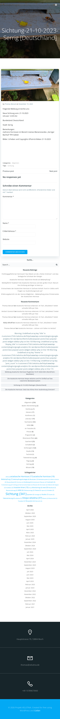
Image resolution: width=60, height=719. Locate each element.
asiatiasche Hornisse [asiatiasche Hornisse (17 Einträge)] (21, 476)
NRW (28, 425)
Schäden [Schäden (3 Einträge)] (50, 490)
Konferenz (29, 415)
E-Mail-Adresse (9, 231)
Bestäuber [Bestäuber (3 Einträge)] (34, 479)
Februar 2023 (30, 584)
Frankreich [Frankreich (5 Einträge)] (51, 482)
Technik (29, 454)
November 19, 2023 (26, 104)
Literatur (28, 419)
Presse (29, 432)
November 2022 (30, 594)
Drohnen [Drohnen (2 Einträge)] (20, 482)
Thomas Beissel (10, 104)
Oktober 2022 (30, 597)
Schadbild (29, 445)
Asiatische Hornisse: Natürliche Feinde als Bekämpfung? (30, 280)
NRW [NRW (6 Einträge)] (21, 490)
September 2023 (30, 565)
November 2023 (30, 562)
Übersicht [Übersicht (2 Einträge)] (38, 501)
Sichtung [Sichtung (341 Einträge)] (16, 494)
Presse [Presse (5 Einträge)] (38, 490)
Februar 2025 (30, 536)
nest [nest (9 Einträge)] (45, 487)
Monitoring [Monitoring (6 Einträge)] (37, 487)
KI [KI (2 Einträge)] (30, 487)
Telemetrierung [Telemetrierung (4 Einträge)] (9, 498)
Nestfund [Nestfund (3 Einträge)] (52, 487)
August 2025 (30, 520)
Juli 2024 (30, 552)
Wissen (28, 467)
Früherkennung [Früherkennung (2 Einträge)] (7, 485)
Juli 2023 (30, 572)
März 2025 (30, 533)
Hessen (28, 412)
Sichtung (11, 166)
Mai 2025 (30, 526)
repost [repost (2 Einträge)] (44, 490)
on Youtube (29, 428)
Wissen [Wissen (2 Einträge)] (45, 498)
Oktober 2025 (30, 513)
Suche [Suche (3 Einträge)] (51, 494)
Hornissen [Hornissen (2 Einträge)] (43, 485)
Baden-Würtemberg (29, 406)
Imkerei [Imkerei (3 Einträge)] (51, 485)
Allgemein (15, 163)
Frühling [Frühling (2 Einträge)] (15, 485)
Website (6, 239)
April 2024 (30, 558)
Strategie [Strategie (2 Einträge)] (38, 494)
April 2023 (30, 581)
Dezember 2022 (30, 591)
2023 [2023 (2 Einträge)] (8, 476)
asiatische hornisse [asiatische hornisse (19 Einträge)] (43, 476)
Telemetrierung (29, 458)
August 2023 (30, 568)
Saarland (28, 441)
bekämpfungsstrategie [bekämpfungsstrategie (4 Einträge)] (21, 479)
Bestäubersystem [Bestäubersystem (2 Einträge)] (44, 479)
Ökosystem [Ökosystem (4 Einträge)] (30, 501)
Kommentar (8, 196)
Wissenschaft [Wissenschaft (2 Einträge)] (52, 498)
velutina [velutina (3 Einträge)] (18, 498)
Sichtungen (28, 448)
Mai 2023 (30, 578)
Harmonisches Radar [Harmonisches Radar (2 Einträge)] (25, 485)
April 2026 (30, 510)
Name (6, 223)
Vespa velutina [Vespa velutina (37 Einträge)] (32, 497)
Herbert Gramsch (8, 311)
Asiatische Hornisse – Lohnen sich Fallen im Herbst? (37, 328)
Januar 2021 (30, 607)
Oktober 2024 (30, 546)
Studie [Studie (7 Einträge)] (45, 494)
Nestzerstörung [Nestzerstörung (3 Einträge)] (11, 490)
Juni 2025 (30, 523)
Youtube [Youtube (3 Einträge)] (21, 501)
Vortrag (29, 464)
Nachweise (28, 422)
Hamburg (29, 409)
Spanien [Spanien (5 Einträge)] (30, 494)
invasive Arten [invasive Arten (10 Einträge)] (21, 487)
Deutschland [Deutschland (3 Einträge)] (11, 482)
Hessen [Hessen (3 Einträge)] (36, 485)
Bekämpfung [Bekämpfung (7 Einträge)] (7, 479)
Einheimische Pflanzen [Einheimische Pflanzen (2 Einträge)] (39, 482)
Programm (29, 435)
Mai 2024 (30, 555)
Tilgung (29, 461)
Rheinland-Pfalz (28, 438)
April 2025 (30, 529)
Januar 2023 (30, 588)
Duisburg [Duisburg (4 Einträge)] (28, 482)
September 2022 (30, 601)
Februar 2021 (30, 604)
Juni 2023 (30, 575)
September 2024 (30, 549)
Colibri (37, 710)
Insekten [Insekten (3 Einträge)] (9, 487)
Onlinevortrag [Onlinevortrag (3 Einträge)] (29, 490)
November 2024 (30, 542)
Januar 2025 (30, 539)
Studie (28, 451)
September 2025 (30, 516)
